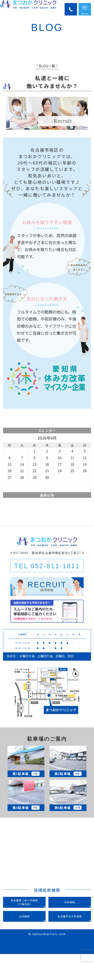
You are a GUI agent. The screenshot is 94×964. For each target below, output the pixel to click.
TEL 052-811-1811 (47, 576)
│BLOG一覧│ (47, 75)
